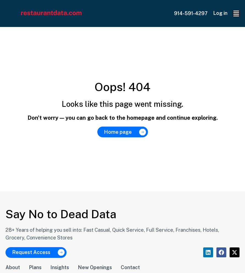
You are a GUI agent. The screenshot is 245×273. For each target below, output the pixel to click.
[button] (236, 13)
